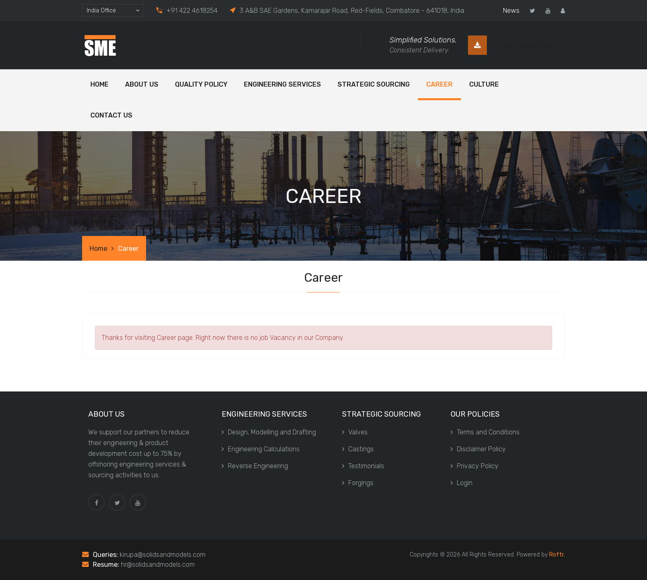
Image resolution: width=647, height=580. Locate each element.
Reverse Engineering (255, 466)
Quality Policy (201, 84)
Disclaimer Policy (478, 449)
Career (439, 84)
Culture (484, 84)
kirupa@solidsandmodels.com (162, 555)
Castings (358, 449)
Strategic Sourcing (374, 84)
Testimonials (363, 466)
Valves (355, 432)
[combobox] (113, 10)
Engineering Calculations (261, 449)
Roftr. (557, 554)
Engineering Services (282, 84)
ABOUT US (141, 84)
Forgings (357, 483)
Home (99, 84)
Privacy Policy (474, 466)
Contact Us (111, 115)
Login (461, 483)
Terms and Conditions (485, 432)
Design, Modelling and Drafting (269, 432)
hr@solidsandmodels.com (158, 564)
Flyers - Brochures (511, 45)
